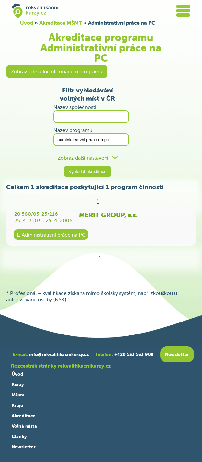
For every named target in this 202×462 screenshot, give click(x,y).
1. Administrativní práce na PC (51, 234)
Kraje (17, 405)
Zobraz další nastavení (83, 158)
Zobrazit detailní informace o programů (56, 71)
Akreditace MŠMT (60, 22)
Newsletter (24, 447)
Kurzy (18, 384)
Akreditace (23, 416)
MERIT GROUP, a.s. (108, 215)
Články (19, 436)
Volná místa (24, 426)
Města (18, 395)
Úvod (26, 23)
